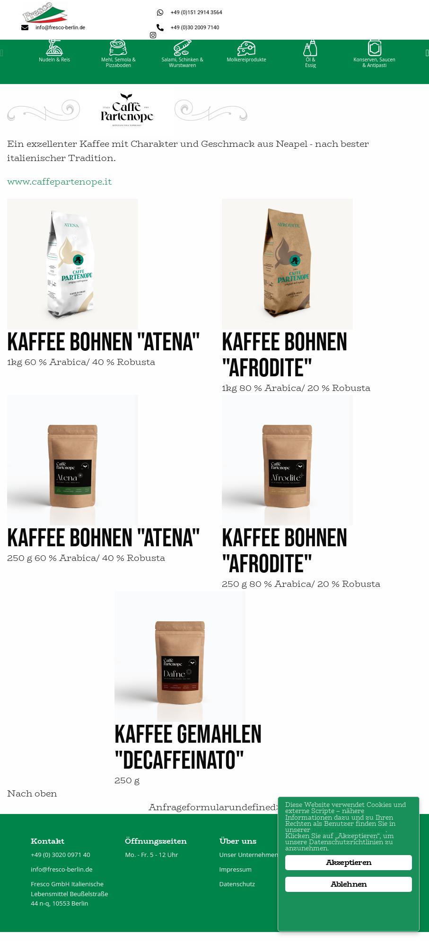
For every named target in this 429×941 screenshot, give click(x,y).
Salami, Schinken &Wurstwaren (182, 71)
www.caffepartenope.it (59, 190)
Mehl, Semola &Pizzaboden (118, 71)
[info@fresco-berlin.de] (24, 27)
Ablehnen (349, 884)
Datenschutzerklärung (332, 815)
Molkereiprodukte (246, 68)
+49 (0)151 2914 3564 (196, 12)
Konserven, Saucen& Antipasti (374, 71)
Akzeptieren (348, 862)
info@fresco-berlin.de (60, 28)
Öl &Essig (310, 71)
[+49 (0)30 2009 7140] (160, 27)
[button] (1, 61)
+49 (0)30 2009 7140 (195, 28)
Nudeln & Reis (54, 68)
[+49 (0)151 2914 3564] (160, 12)
